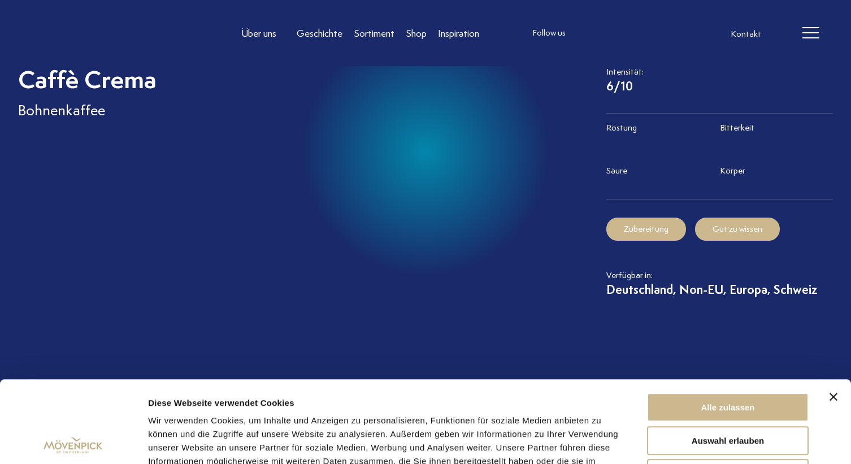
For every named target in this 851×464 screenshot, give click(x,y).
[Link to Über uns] (263, 33)
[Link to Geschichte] (319, 33)
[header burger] (810, 33)
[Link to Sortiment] (374, 33)
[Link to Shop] (416, 33)
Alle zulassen (727, 326)
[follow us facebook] (611, 33)
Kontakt (746, 34)
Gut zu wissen (737, 229)
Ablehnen (728, 392)
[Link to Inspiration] (458, 33)
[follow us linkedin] (634, 33)
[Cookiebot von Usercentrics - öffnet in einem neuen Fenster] (73, 441)
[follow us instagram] (589, 33)
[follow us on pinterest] (656, 33)
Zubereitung (646, 229)
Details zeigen (600, 441)
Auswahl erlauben (728, 359)
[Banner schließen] (833, 315)
